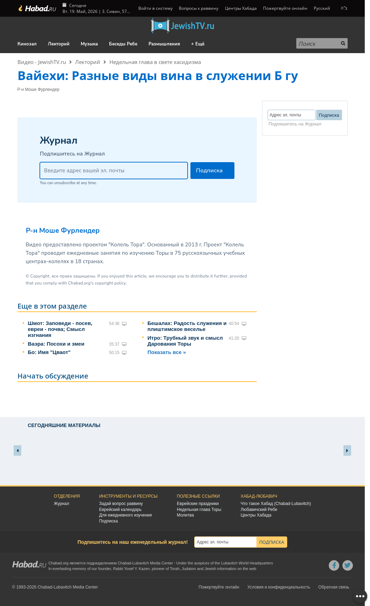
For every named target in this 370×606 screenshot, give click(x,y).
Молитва (185, 515)
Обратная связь (333, 587)
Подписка (108, 521)
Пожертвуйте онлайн (285, 8)
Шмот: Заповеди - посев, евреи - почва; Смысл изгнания (60, 329)
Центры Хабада (241, 8)
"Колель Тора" (126, 244)
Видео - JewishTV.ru (41, 61)
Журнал (61, 503)
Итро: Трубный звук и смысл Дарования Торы (185, 341)
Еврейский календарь (120, 509)
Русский (322, 8)
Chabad (124, 563)
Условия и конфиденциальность (278, 587)
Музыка (89, 44)
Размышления (164, 44)
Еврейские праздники (198, 503)
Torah (175, 569)
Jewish (210, 569)
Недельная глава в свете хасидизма (155, 61)
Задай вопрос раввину (121, 503)
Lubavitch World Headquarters (247, 563)
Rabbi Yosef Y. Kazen (131, 569)
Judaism (189, 569)
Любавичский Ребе (259, 509)
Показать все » (166, 352)
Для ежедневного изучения (125, 515)
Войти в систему (155, 8)
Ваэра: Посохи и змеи (56, 344)
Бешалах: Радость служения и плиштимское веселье (186, 326)
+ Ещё (197, 44)
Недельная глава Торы (199, 509)
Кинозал (27, 44)
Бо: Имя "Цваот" (49, 352)
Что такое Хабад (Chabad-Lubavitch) (276, 503)
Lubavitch (140, 563)
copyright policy (110, 283)
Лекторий (59, 44)
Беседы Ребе (123, 44)
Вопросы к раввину (198, 8)
